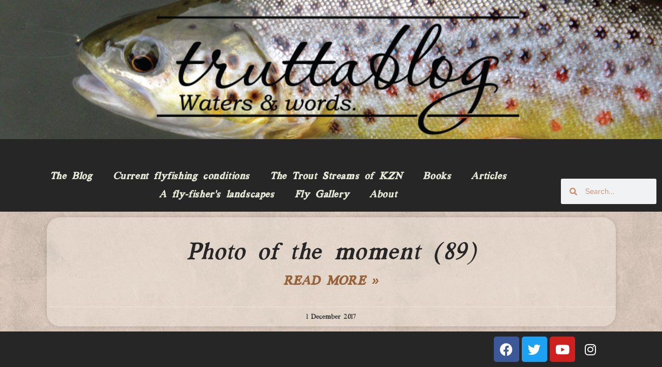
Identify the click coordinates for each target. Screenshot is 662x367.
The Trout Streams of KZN (336, 177)
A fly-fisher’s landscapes (216, 195)
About (383, 195)
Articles (488, 177)
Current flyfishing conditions (181, 177)
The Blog (71, 177)
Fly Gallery (322, 195)
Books (437, 177)
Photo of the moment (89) (331, 253)
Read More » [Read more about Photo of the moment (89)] (331, 281)
